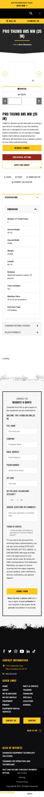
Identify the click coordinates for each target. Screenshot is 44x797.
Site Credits (22, 773)
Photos (22, 88)
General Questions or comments (22, 507)
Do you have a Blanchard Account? (18, 493)
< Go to (22, 45)
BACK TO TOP (34, 730)
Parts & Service (30, 686)
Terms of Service (15, 526)
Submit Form (22, 591)
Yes (10, 500)
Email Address (13, 451)
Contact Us (33, 21)
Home (5, 686)
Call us (11, 21)
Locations (28, 701)
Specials (27, 697)
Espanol (27, 705)
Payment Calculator (22, 182)
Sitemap (22, 777)
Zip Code (11, 478)
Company (11, 438)
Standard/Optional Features (22, 326)
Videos (22, 94)
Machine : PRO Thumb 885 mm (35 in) (21, 417)
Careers (32, 720)
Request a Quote (22, 148)
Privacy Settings (7, 792)
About (5, 690)
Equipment (7, 701)
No (19, 500)
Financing (28, 693)
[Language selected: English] (32, 794)
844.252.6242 (11, 674)
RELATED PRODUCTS (22, 332)
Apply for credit (22, 165)
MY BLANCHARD (9, 693)
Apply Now (20, 5)
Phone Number (13, 464)
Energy (5, 705)
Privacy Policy (22, 782)
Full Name (12, 425)
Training (27, 690)
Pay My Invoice (9, 697)
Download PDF (33, 177)
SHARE (7, 177)
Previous (4, 74)
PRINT (18, 177)
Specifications (22, 197)
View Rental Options (22, 157)
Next (39, 74)
